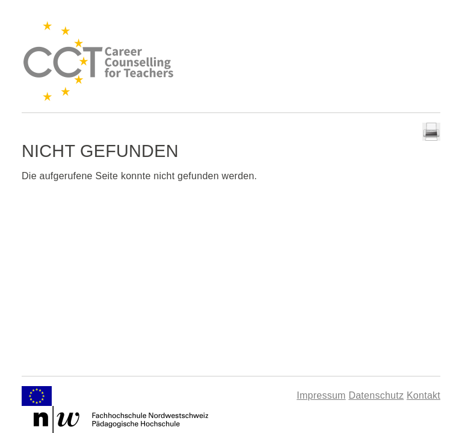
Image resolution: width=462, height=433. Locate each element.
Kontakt (423, 395)
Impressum (321, 395)
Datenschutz (376, 395)
